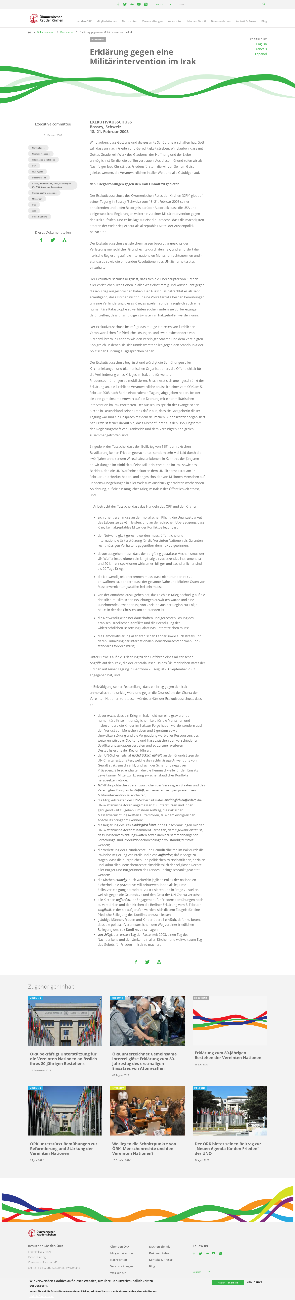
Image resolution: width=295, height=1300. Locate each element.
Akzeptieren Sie (228, 1282)
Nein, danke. (255, 1282)
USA (34, 165)
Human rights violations (44, 192)
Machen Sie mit (196, 21)
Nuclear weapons (41, 153)
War (34, 210)
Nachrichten (129, 21)
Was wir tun (175, 21)
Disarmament (39, 177)
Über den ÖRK (83, 21)
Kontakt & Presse (245, 21)
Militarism (37, 198)
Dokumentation (221, 21)
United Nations (39, 216)
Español (261, 54)
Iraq (34, 204)
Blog (264, 21)
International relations (43, 159)
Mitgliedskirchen (107, 21)
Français (260, 49)
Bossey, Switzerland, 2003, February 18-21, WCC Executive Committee (52, 185)
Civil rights (37, 171)
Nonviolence (38, 147)
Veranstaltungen (152, 21)
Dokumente (66, 32)
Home (29, 32)
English (261, 44)
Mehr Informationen (41, 1296)
